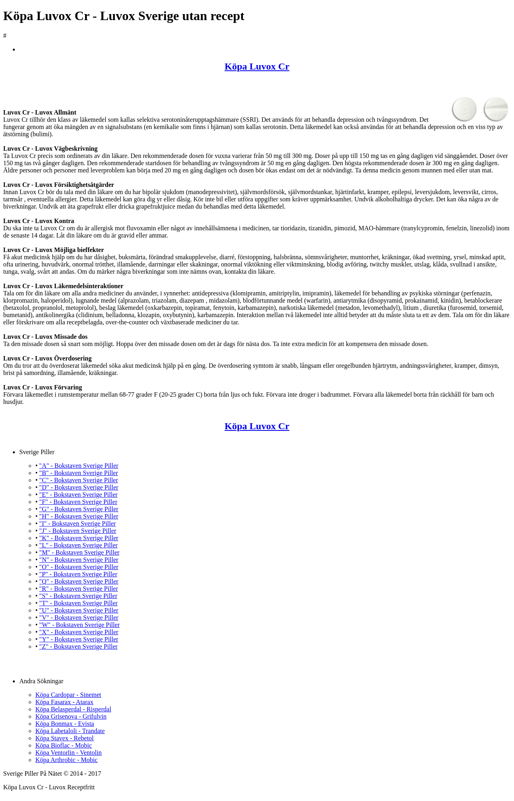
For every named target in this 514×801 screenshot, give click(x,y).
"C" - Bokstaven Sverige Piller (78, 480)
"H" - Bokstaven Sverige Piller (78, 516)
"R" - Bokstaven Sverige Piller (78, 588)
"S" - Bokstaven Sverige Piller (78, 595)
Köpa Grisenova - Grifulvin (70, 716)
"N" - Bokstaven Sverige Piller (78, 559)
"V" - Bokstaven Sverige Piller (78, 617)
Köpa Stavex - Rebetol (64, 738)
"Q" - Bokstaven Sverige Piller (78, 581)
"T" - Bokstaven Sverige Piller (78, 603)
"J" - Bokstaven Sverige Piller (77, 530)
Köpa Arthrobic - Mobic (66, 759)
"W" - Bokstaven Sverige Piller (79, 624)
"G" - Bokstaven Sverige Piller (78, 509)
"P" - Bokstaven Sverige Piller (78, 574)
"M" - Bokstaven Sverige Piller (79, 552)
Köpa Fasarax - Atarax (64, 702)
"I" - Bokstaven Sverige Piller (77, 523)
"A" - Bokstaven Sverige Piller (78, 465)
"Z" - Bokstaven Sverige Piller (78, 646)
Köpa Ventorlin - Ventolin (68, 752)
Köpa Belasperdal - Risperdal (73, 709)
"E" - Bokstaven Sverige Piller (78, 494)
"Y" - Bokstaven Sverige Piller (78, 639)
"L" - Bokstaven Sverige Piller (78, 545)
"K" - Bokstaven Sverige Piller (78, 538)
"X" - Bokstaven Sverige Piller (78, 632)
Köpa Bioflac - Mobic (63, 745)
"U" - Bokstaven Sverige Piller (78, 610)
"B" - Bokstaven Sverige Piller (78, 472)
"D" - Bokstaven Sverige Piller (78, 487)
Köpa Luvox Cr (256, 66)
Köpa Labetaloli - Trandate (70, 730)
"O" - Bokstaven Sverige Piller (78, 566)
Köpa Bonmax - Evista (64, 723)
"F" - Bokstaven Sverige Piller (78, 501)
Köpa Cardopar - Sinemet (68, 694)
